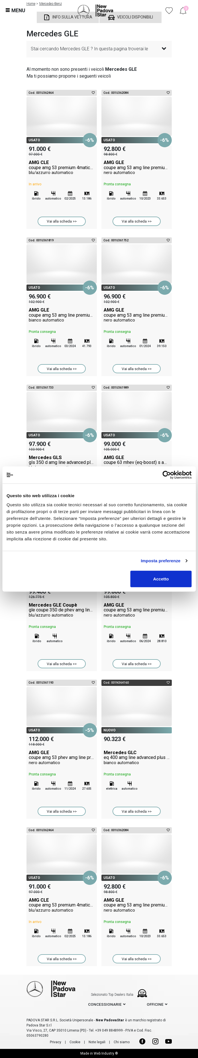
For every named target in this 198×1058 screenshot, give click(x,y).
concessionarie (105, 1004)
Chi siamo (122, 1042)
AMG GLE (137, 167)
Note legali (97, 1042)
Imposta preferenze (160, 560)
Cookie (75, 1042)
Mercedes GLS (62, 462)
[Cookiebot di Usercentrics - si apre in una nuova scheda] (166, 475)
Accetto (161, 578)
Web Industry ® (106, 1053)
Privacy (55, 1042)
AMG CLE (62, 167)
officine (155, 1004)
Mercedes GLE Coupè (62, 610)
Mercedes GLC (137, 757)
